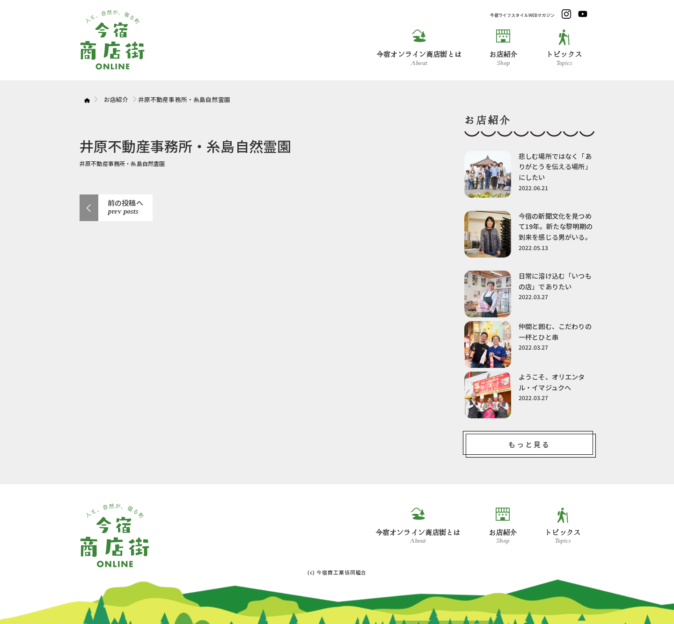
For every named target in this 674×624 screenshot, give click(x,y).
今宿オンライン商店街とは (419, 47)
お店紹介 (503, 47)
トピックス (564, 47)
